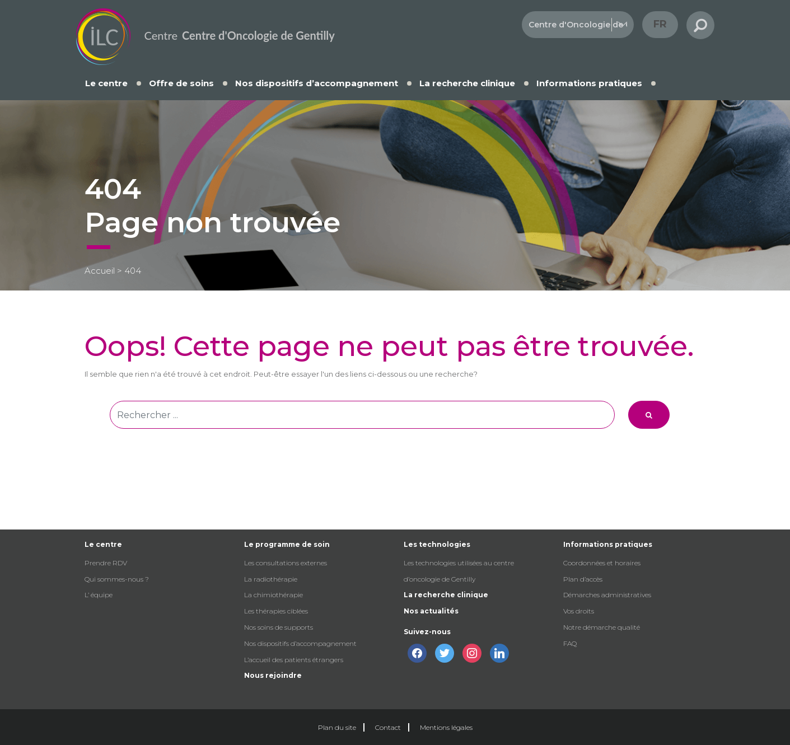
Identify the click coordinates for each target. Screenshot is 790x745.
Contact (388, 727)
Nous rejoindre (273, 675)
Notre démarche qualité (601, 627)
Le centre (106, 83)
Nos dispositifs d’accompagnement (316, 83)
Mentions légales (446, 727)
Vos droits (578, 611)
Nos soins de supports (278, 627)
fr (660, 24)
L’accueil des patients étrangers (293, 659)
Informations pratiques (589, 83)
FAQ (570, 643)
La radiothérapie (270, 579)
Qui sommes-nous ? (117, 579)
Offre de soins (181, 83)
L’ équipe (99, 595)
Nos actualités (431, 611)
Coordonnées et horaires (602, 563)
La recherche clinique (467, 83)
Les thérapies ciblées (276, 611)
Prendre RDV (106, 563)
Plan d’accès (582, 579)
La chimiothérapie (273, 595)
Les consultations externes (285, 563)
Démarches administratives (607, 595)
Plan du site (337, 727)
